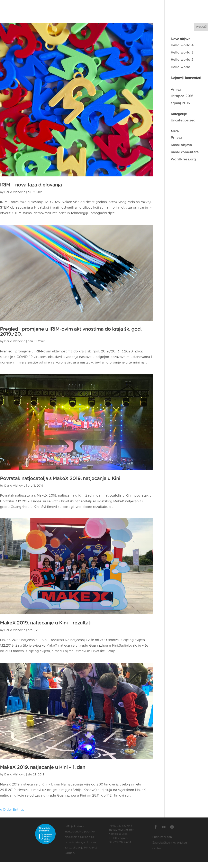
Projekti (132, 6)
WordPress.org (183, 159)
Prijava (176, 137)
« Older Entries (12, 809)
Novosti (152, 6)
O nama (63, 6)
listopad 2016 (182, 96)
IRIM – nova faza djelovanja (31, 185)
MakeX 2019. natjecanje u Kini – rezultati (45, 623)
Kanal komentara (185, 152)
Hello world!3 (182, 52)
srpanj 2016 (180, 103)
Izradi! (170, 6)
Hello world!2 (182, 59)
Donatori (84, 6)
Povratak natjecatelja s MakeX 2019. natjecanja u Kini (60, 478)
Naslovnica (41, 6)
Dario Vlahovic (14, 192)
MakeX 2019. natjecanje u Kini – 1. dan (42, 767)
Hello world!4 (182, 45)
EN (184, 6)
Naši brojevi (109, 6)
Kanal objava (181, 145)
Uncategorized (183, 120)
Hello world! (181, 67)
